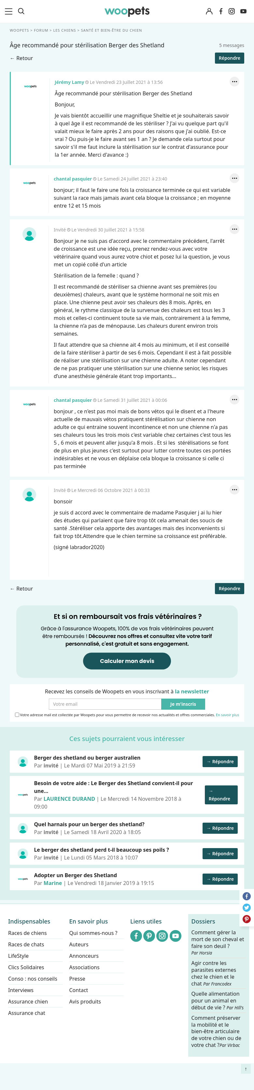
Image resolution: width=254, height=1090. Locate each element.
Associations (84, 967)
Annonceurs (84, 955)
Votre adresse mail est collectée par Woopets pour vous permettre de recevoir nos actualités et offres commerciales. (127, 715)
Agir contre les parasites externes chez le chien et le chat (213, 973)
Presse (77, 978)
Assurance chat (26, 1013)
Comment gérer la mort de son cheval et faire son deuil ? (217, 942)
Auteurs (79, 944)
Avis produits (85, 1001)
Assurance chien (28, 1001)
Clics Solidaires (26, 967)
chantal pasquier (29, 183)
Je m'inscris (183, 704)
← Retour (21, 58)
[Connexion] (209, 11)
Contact (78, 990)
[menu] (10, 11)
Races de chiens (27, 933)
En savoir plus (227, 715)
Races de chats (26, 944)
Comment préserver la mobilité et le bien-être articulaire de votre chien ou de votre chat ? (216, 1031)
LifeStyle (18, 955)
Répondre (229, 58)
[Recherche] (21, 11)
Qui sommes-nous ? (93, 933)
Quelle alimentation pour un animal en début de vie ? (217, 1000)
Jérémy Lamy (30, 86)
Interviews (21, 990)
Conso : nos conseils (32, 978)
